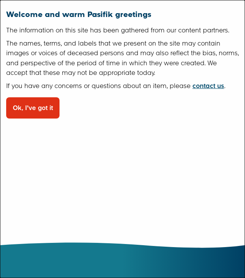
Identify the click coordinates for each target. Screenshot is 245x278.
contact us (208, 86)
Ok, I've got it (33, 108)
